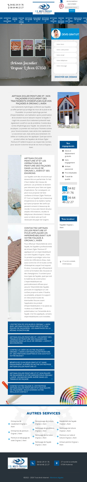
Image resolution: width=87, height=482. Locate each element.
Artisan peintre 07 (14, 20)
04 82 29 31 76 (15, 4)
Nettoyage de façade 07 (45, 20)
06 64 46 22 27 (15, 7)
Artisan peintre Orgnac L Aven (68, 443)
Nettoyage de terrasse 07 (53, 20)
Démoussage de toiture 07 (78, 20)
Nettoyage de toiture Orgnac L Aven (66, 429)
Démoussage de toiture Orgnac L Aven (43, 422)
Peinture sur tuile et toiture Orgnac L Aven (67, 436)
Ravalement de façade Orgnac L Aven (66, 422)
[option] (16, 48)
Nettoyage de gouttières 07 (69, 20)
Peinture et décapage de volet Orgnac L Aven (19, 439)
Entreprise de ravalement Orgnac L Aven (17, 424)
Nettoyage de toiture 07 (28, 20)
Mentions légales (56, 477)
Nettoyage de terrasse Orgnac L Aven (43, 436)
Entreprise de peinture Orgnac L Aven (18, 432)
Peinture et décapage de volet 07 (61, 21)
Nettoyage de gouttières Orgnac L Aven (43, 429)
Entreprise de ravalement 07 (7, 20)
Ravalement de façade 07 (37, 20)
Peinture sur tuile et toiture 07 (21, 21)
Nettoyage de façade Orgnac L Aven (42, 443)
